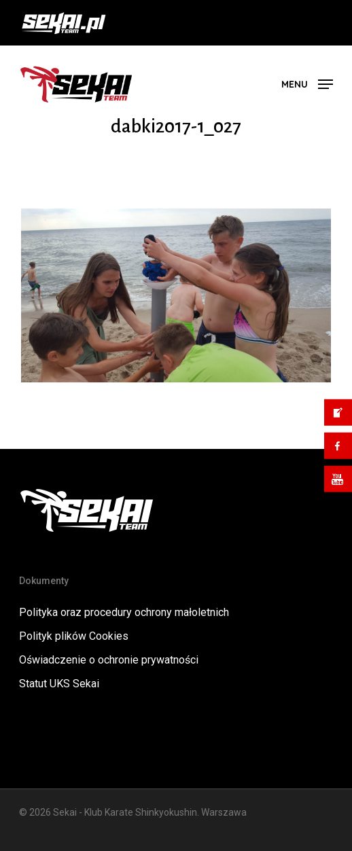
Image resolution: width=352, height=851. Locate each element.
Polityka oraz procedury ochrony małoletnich (124, 612)
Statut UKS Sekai (59, 683)
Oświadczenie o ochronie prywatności (108, 659)
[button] (307, 83)
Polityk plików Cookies (73, 636)
